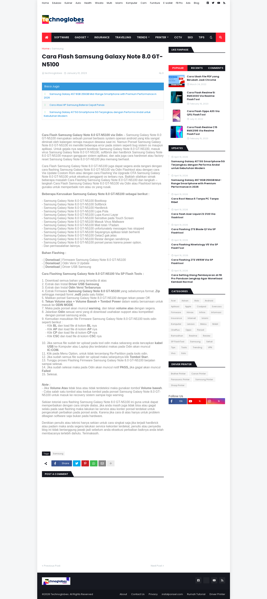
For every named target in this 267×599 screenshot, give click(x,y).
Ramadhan (177, 335)
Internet (192, 318)
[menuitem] (46, 37)
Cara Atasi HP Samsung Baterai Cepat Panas (77, 105)
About (123, 594)
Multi (109, 3)
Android (209, 300)
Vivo (173, 353)
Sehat (209, 341)
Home (45, 3)
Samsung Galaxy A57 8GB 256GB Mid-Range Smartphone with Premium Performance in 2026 (100, 96)
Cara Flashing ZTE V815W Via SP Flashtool (192, 261)
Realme (193, 335)
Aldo (196, 300)
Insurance (176, 318)
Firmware (176, 312)
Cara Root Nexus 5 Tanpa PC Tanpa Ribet (195, 200)
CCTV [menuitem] (178, 37)
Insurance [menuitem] (101, 37)
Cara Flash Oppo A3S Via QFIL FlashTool (203, 113)
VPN (210, 347)
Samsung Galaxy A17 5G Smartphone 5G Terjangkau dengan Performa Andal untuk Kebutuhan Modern (198, 165)
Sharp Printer (177, 385)
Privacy (153, 594)
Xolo (183, 353)
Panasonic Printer (180, 379)
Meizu (203, 324)
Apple (188, 306)
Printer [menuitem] (160, 37)
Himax (190, 312)
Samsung (57, 48)
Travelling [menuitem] (123, 37)
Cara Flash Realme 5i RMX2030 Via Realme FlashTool (201, 96)
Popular (178, 68)
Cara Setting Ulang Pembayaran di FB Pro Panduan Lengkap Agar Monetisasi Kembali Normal (196, 278)
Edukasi (56, 3)
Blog (196, 3)
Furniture (155, 3)
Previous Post (52, 566)
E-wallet (168, 3)
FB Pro (179, 3)
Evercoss (217, 306)
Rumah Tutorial (196, 594)
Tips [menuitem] (201, 37)
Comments (215, 68)
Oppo (188, 329)
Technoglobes (60, 594)
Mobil (215, 324)
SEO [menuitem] (190, 37)
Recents (197, 68)
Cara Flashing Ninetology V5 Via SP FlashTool (194, 246)
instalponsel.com (172, 594)
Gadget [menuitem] (80, 37)
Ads (188, 3)
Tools (184, 347)
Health (88, 3)
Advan (185, 300)
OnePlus (175, 329)
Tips (173, 347)
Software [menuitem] (61, 37)
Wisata (99, 3)
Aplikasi (175, 306)
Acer (173, 300)
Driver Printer (217, 594)
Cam (144, 3)
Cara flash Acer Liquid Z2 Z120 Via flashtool (193, 215)
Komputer (131, 3)
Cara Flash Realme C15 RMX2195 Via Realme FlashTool (202, 131)
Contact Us (138, 594)
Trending (197, 347)
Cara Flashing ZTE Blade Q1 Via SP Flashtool (193, 231)
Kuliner (68, 3)
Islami (119, 3)
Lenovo (190, 324)
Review (206, 335)
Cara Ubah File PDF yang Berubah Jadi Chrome (203, 78)
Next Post (156, 566)
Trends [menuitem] (142, 37)
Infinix (202, 312)
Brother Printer (178, 373)
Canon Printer (198, 373)
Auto (78, 3)
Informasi (216, 312)
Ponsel (200, 329)
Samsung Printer (204, 379)
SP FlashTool (177, 341)
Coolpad (201, 306)
